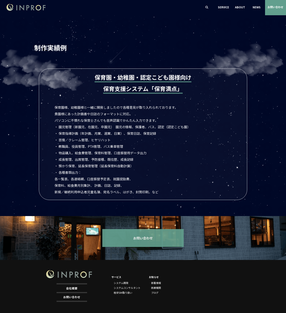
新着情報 (156, 283)
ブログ (154, 292)
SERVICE (223, 7)
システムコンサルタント (127, 287)
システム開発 (121, 283)
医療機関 (156, 287)
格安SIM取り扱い (123, 292)
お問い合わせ (275, 7)
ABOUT (240, 7)
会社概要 (72, 288)
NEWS (257, 7)
